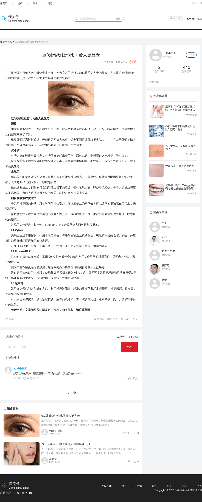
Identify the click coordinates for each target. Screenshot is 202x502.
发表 (129, 346)
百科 (154, 485)
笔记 (50, 3)
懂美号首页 (6, 41)
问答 (199, 485)
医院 (184, 485)
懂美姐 (3, 3)
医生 (35, 3)
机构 (20, 3)
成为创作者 (175, 18)
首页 (124, 485)
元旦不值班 (20, 368)
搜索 (118, 18)
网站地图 (107, 485)
